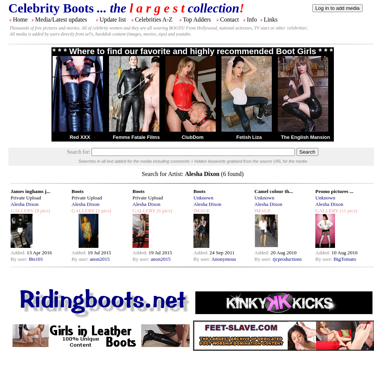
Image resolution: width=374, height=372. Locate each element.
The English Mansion (305, 137)
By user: (20, 259)
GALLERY (22, 210)
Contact (229, 19)
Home (20, 19)
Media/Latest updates (61, 19)
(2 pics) (103, 210)
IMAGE (201, 210)
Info (252, 19)
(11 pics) (347, 210)
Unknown (203, 198)
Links (270, 19)
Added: (19, 252)
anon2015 (100, 259)
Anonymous (223, 259)
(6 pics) (164, 210)
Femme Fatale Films (136, 137)
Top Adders (197, 19)
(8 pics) (42, 210)
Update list (113, 19)
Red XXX (80, 137)
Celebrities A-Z (153, 19)
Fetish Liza (249, 137)
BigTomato (344, 259)
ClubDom (193, 137)
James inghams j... (30, 191)
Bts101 (36, 259)
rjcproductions (287, 259)
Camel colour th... (273, 191)
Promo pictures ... (334, 191)
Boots (78, 191)
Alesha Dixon (25, 204)
